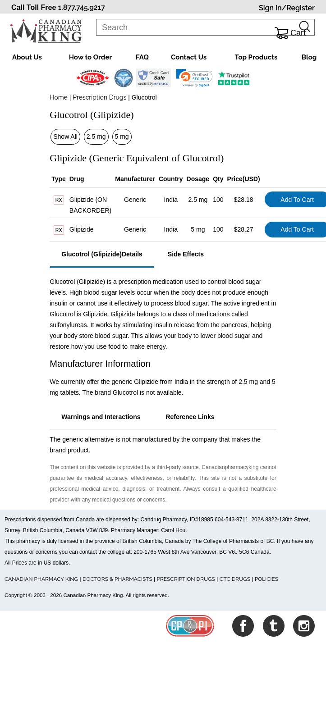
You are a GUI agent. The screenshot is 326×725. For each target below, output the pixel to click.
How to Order (90, 57)
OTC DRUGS (235, 579)
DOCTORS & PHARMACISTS (117, 579)
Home (59, 97)
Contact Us (189, 57)
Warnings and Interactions (100, 416)
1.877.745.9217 (81, 7)
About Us (27, 57)
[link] (194, 77)
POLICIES (266, 579)
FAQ (142, 57)
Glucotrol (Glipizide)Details (101, 254)
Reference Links (189, 416)
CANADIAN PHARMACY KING (41, 579)
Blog (309, 57)
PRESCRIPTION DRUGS (186, 579)
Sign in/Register (287, 8)
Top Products (256, 57)
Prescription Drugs (99, 97)
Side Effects (186, 254)
